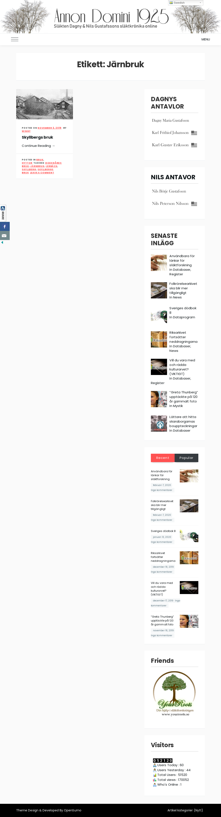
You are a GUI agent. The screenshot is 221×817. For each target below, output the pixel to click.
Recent (162, 457)
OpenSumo (72, 810)
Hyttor (27, 163)
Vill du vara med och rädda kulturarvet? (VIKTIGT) (162, 588)
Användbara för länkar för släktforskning (161, 475)
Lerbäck (51, 166)
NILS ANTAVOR (173, 177)
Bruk (39, 159)
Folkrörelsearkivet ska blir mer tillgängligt (162, 505)
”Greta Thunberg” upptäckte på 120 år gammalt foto (162, 620)
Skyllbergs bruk (37, 137)
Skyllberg (29, 169)
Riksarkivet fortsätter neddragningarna (163, 557)
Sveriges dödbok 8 (163, 531)
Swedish (177, 3)
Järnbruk (37, 166)
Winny (26, 131)
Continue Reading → (38, 145)
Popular (186, 457)
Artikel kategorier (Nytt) (185, 810)
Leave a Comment (42, 172)
